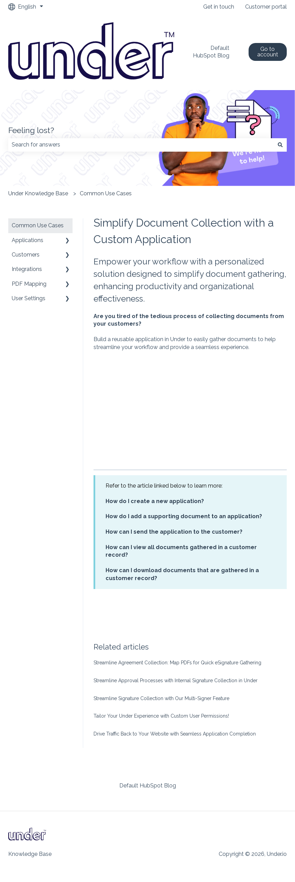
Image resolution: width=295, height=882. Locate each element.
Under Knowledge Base (38, 193)
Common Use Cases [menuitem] (38, 225)
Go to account (267, 52)
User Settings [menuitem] (28, 298)
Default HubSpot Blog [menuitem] (147, 785)
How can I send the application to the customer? (174, 532)
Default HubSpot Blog (211, 52)
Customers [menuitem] (26, 254)
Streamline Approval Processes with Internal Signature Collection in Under (176, 680)
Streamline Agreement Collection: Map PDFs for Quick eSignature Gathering (177, 662)
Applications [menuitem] (27, 240)
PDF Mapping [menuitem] (29, 284)
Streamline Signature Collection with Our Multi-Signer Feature (161, 698)
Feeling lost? (31, 130)
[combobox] (141, 144)
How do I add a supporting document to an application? (184, 516)
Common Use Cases (106, 193)
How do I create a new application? (155, 501)
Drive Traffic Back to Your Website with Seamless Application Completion (175, 734)
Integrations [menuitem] (27, 269)
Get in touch (218, 6)
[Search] (280, 144)
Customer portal (266, 6)
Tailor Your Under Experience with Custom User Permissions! (161, 716)
